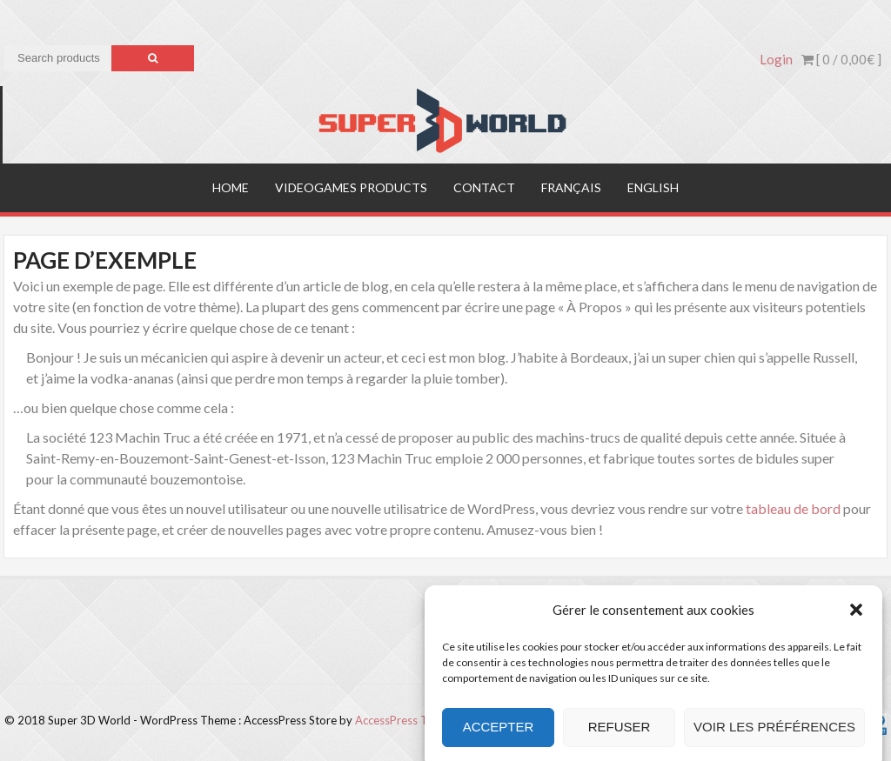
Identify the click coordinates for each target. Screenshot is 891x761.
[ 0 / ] (841, 59)
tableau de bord (793, 508)
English (653, 187)
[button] (856, 619)
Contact (484, 187)
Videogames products (351, 187)
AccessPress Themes (408, 720)
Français (571, 187)
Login (776, 59)
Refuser (619, 736)
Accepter (498, 736)
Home (230, 187)
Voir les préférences (774, 736)
